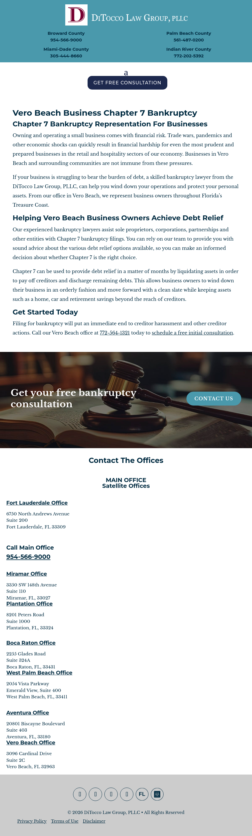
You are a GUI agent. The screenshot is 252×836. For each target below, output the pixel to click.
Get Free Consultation (127, 83)
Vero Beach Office (30, 742)
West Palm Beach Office (39, 673)
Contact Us (214, 398)
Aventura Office (27, 713)
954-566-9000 (66, 40)
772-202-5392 (189, 56)
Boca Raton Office (31, 643)
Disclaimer (94, 821)
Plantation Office (29, 604)
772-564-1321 (115, 333)
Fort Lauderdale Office (37, 503)
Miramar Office (26, 574)
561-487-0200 (189, 40)
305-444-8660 (66, 56)
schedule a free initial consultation (192, 333)
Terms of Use (65, 821)
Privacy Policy (31, 821)
